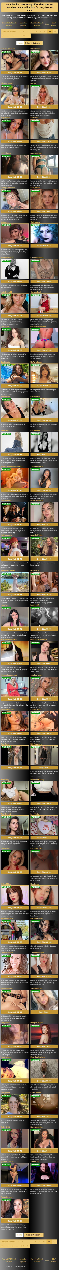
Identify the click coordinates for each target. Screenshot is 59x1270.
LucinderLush (36, 848)
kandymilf (34, 605)
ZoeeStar (4, 431)
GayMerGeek (35, 292)
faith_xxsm (35, 188)
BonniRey (5, 780)
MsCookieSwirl (36, 918)
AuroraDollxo (36, 988)
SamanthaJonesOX (9, 675)
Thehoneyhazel (36, 466)
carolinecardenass (38, 326)
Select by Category (33, 43)
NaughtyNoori (7, 988)
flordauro (34, 118)
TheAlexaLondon (8, 571)
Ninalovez (34, 884)
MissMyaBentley (37, 780)
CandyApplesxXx (8, 188)
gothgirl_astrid (7, 1161)
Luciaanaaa (35, 431)
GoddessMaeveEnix (38, 640)
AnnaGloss (5, 396)
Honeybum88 (36, 153)
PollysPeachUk (36, 501)
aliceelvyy (5, 222)
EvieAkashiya (6, 535)
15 (14, 36)
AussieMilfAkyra (37, 953)
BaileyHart (5, 848)
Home (20, 43)
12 (55, 31)
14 (9, 36)
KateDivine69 (6, 292)
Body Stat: (15, 73)
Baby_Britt (5, 1127)
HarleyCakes (6, 1057)
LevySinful (34, 814)
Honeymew (5, 1093)
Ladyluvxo (5, 1023)
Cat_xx (33, 83)
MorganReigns (36, 1023)
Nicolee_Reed (6, 83)
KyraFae (4, 605)
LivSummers (6, 501)
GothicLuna (35, 222)
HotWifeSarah (36, 362)
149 (23, 36)
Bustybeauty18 (7, 258)
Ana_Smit (5, 744)
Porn (47, 24)
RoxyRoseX (6, 814)
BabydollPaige (36, 535)
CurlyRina (5, 326)
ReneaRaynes (6, 1197)
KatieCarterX (35, 1093)
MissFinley (35, 571)
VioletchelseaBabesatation (12, 466)
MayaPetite (5, 118)
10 (45, 31)
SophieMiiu (5, 362)
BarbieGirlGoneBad (9, 640)
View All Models (9, 31)
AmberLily (34, 1161)
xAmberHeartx (36, 675)
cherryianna (6, 153)
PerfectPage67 (7, 918)
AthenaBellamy (7, 710)
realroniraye (35, 49)
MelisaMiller (6, 884)
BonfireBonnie (7, 953)
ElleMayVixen (36, 744)
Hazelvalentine (36, 1127)
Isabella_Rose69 (8, 49)
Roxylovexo (35, 396)
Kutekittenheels (37, 258)
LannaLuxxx (35, 710)
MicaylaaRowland (37, 1057)
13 (3, 36)
